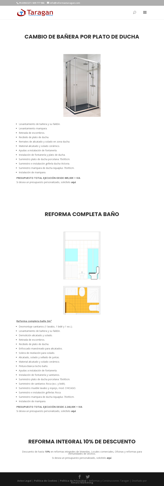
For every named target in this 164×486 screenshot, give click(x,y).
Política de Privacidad (73, 480)
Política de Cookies (45, 480)
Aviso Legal (24, 480)
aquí (73, 182)
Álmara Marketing (82, 482)
